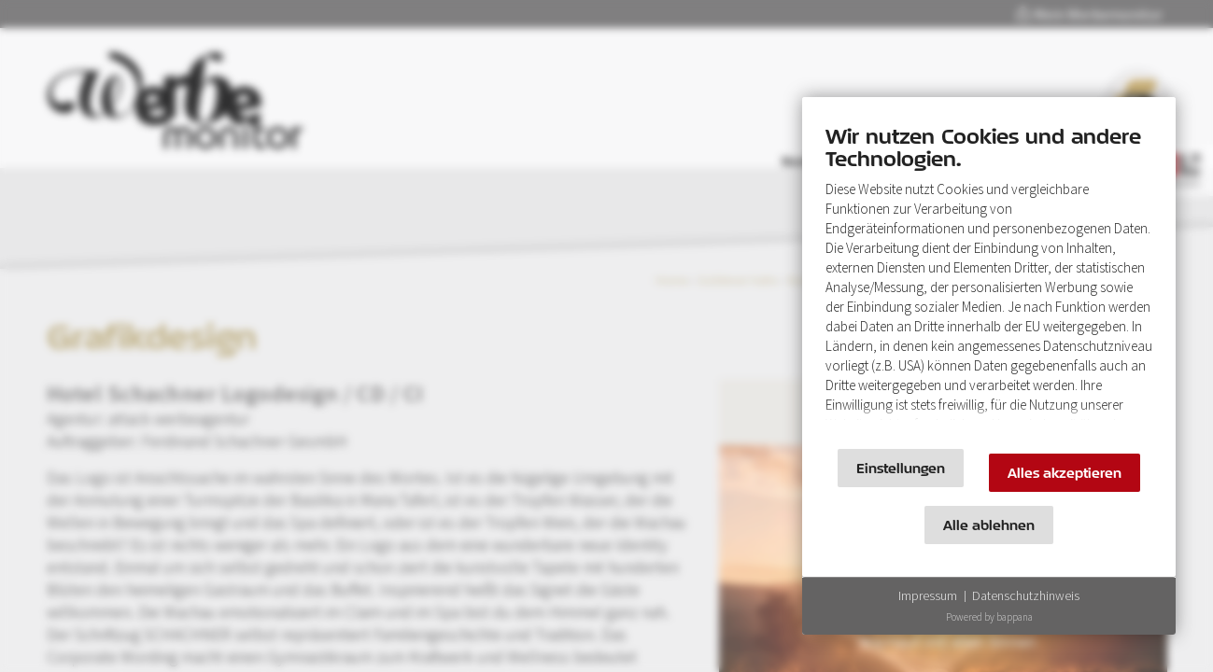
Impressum (927, 595)
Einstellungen (900, 468)
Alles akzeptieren (1064, 473)
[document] (988, 277)
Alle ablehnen (989, 525)
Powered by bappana (989, 616)
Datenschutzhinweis (1025, 595)
